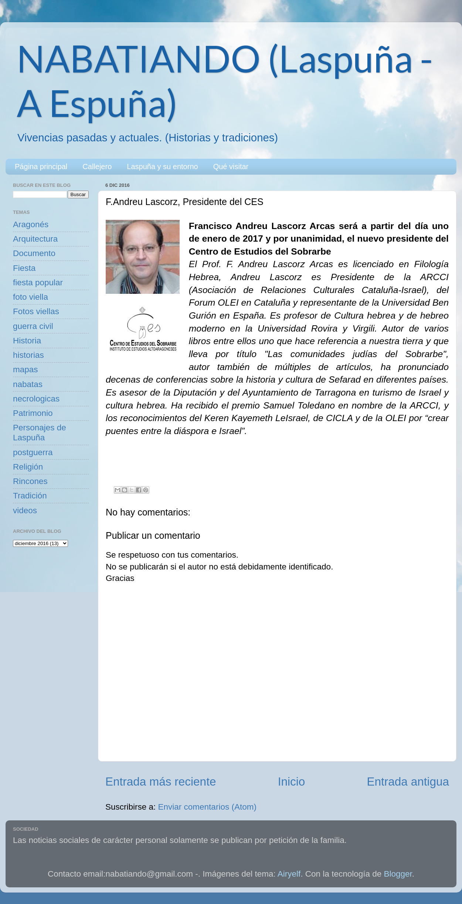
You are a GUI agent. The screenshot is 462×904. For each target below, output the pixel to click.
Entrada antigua (408, 781)
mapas (25, 369)
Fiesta (24, 268)
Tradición (30, 495)
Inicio (291, 781)
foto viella (30, 297)
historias (28, 355)
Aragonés (30, 224)
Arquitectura (35, 238)
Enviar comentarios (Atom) (207, 806)
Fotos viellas (36, 311)
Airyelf (289, 873)
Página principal (41, 166)
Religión (28, 466)
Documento (34, 253)
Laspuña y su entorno (162, 166)
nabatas (28, 384)
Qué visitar (231, 166)
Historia (27, 340)
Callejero (97, 166)
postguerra (33, 452)
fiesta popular (38, 282)
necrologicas (36, 398)
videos (25, 510)
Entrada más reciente (160, 781)
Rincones (30, 481)
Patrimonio (33, 413)
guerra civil (33, 326)
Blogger (398, 873)
